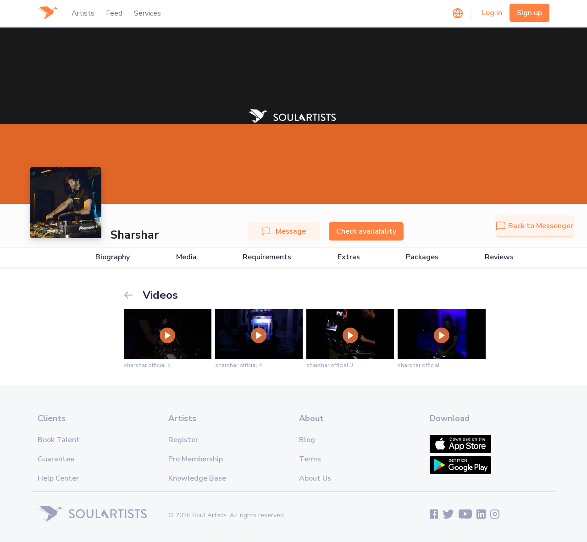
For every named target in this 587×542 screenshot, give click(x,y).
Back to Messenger (534, 226)
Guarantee (56, 459)
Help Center (58, 478)
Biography (112, 257)
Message (284, 231)
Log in (492, 13)
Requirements (267, 257)
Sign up (529, 13)
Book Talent (59, 439)
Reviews (499, 257)
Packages (422, 257)
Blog (307, 439)
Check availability (366, 231)
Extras (349, 257)
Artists (83, 13)
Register (183, 439)
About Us (315, 478)
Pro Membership (195, 459)
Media (186, 257)
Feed (114, 13)
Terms (310, 459)
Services (147, 13)
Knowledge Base (197, 478)
